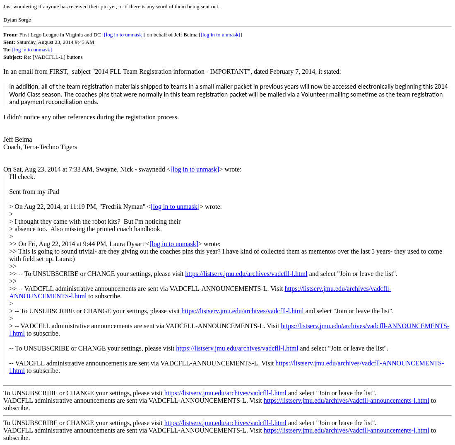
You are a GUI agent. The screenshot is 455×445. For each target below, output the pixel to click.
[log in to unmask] (124, 34)
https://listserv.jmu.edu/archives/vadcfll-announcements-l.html (346, 400)
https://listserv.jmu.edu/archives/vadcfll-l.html (246, 273)
